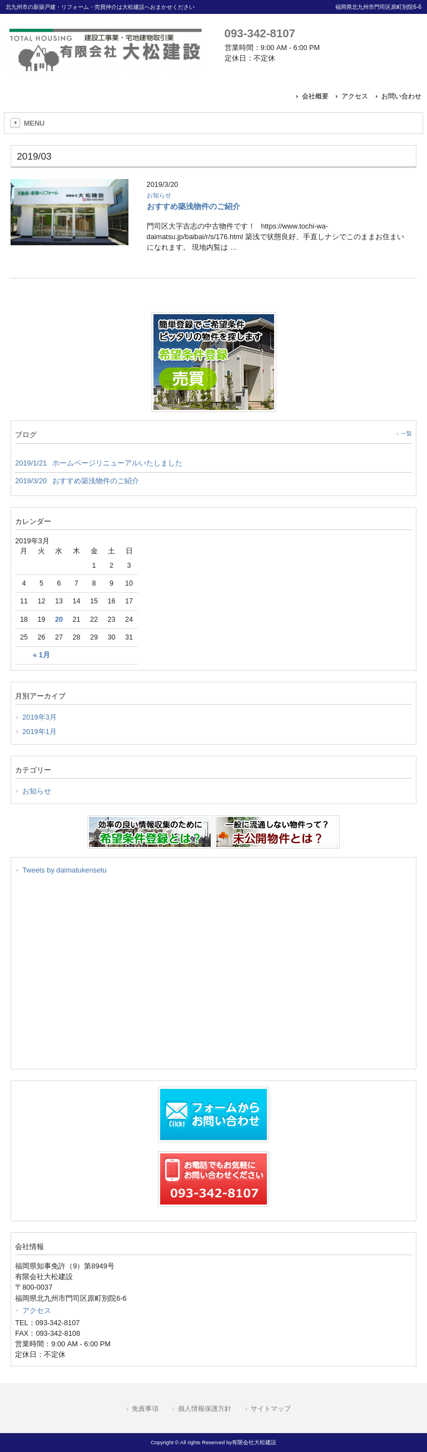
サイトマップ (271, 1409)
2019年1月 (39, 731)
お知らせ (159, 195)
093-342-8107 (260, 33)
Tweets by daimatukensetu (64, 870)
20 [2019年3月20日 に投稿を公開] (59, 619)
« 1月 (41, 655)
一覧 (406, 433)
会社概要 (315, 96)
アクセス (354, 96)
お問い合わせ (401, 96)
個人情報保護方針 (204, 1409)
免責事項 (145, 1409)
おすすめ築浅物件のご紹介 (193, 206)
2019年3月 (39, 717)
